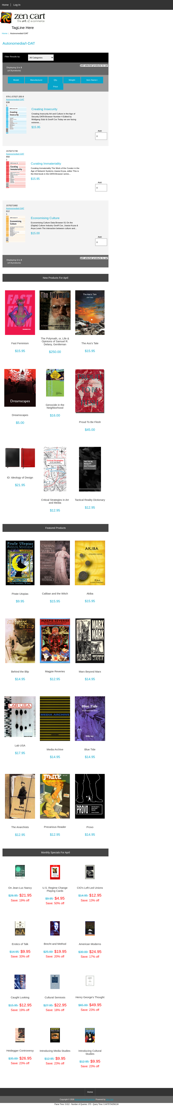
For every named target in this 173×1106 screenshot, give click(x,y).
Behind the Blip (20, 671)
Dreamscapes (20, 415)
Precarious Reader (55, 827)
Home (5, 4)
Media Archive (55, 749)
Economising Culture (45, 218)
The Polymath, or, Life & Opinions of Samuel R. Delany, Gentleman (55, 341)
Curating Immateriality (46, 163)
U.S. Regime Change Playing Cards (55, 889)
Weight (72, 80)
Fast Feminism (20, 343)
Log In (16, 4)
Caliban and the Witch (55, 593)
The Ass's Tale (89, 343)
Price (55, 86)
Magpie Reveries (55, 671)
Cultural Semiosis (55, 997)
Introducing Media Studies (55, 1050)
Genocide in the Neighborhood (55, 406)
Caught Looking (20, 997)
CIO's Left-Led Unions (90, 887)
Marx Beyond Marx (90, 671)
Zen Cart (109, 1099)
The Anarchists (20, 827)
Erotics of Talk (20, 944)
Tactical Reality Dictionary (90, 499)
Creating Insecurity (44, 109)
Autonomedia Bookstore (85, 1099)
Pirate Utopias (20, 593)
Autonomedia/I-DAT (15, 99)
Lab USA (20, 745)
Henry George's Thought (89, 997)
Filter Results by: (12, 56)
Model (16, 80)
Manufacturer (36, 80)
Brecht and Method (55, 943)
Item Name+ (92, 80)
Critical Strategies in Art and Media (55, 501)
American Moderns (90, 944)
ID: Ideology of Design (20, 477)
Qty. (55, 80)
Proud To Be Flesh (90, 422)
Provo (89, 827)
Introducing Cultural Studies (90, 1052)
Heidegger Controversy (20, 1050)
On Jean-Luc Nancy (20, 887)
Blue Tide (89, 749)
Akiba (90, 593)
